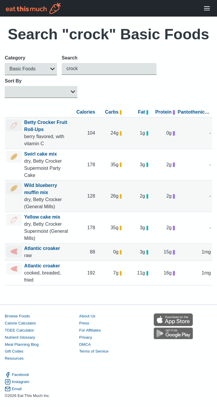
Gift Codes (14, 351)
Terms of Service (93, 351)
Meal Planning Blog (22, 344)
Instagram (17, 382)
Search (69, 57)
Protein (165, 111)
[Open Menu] (207, 8)
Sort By (13, 80)
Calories (85, 111)
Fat (143, 111)
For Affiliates (90, 330)
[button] (31, 69)
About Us (87, 316)
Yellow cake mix (43, 216)
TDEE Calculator (19, 330)
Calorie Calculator (20, 323)
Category (15, 57)
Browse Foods (17, 316)
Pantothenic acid (197, 111)
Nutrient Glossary (20, 337)
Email (13, 389)
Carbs (113, 111)
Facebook (17, 374)
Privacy (85, 337)
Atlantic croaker (42, 248)
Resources (14, 358)
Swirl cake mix (41, 153)
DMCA (85, 344)
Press (84, 323)
